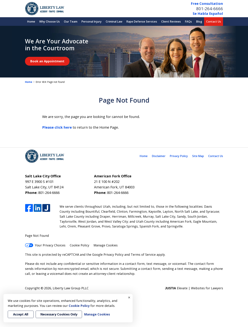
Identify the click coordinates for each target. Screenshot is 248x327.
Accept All (20, 314)
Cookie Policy (79, 245)
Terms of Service (143, 254)
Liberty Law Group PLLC (71, 288)
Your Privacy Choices (45, 245)
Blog (199, 21)
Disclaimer (159, 156)
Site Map (198, 156)
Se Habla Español (208, 13)
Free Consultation (207, 3)
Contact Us (213, 21)
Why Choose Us (49, 21)
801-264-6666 (209, 8)
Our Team (70, 21)
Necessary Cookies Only (58, 314)
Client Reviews (171, 21)
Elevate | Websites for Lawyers (194, 288)
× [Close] (129, 297)
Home (31, 21)
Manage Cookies (106, 245)
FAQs (188, 21)
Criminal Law (114, 21)
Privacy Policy (179, 156)
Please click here (57, 127)
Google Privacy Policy (107, 254)
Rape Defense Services (141, 21)
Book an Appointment (47, 61)
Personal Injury (91, 21)
